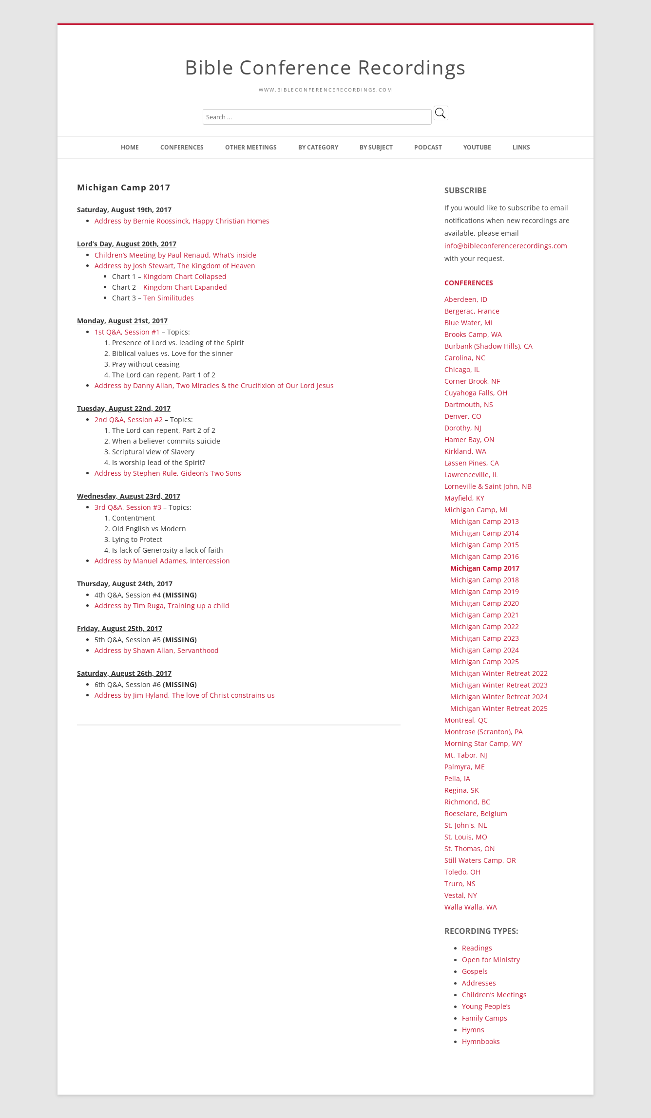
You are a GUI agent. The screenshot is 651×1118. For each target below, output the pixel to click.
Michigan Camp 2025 (484, 661)
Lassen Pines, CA (471, 462)
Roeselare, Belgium (475, 813)
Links (521, 147)
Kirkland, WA (465, 451)
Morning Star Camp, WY (483, 743)
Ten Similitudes (168, 297)
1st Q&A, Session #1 (127, 331)
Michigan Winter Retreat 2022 (499, 673)
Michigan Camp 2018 (484, 579)
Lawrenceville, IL (471, 474)
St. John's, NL (465, 825)
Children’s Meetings (494, 994)
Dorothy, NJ (462, 427)
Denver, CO (462, 416)
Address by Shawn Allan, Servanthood (157, 650)
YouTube (477, 147)
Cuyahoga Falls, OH (475, 392)
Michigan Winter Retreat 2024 (499, 696)
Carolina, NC (464, 357)
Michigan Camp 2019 (484, 591)
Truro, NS (460, 883)
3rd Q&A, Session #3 (128, 507)
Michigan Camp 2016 (484, 556)
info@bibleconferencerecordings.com (505, 245)
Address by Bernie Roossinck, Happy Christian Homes (182, 220)
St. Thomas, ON (469, 848)
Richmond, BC (467, 801)
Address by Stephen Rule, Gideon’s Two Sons (168, 473)
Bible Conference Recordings (325, 67)
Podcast (428, 147)
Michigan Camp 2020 (484, 603)
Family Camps (484, 1018)
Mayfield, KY (464, 498)
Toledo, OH (462, 871)
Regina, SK (461, 790)
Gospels (475, 971)
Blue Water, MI (468, 322)
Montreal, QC (466, 720)
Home (130, 147)
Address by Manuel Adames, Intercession (162, 560)
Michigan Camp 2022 (484, 626)
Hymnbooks (481, 1041)
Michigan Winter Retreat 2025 (499, 708)
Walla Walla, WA (470, 907)
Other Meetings (251, 147)
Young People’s (486, 1006)
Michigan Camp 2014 (484, 533)
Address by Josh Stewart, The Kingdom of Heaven (175, 265)
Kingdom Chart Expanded (185, 287)
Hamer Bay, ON (469, 439)
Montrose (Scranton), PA (483, 731)
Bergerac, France (471, 311)
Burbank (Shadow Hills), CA (488, 346)
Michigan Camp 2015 (484, 544)
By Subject (376, 147)
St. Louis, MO (465, 836)
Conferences (182, 147)
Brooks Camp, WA (473, 334)
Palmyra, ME (464, 766)
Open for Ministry (491, 959)
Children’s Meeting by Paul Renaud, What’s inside (175, 255)
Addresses (479, 983)
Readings (477, 947)
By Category (318, 147)
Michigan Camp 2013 (484, 521)
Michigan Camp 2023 (484, 638)
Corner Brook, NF (472, 381)
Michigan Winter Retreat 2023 (499, 684)
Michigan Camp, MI (476, 509)
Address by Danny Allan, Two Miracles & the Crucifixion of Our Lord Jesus (214, 385)
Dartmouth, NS (468, 404)
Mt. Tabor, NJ (465, 755)
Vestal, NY (460, 895)
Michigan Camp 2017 (484, 568)
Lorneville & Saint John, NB (488, 486)
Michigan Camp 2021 (484, 614)
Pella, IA (457, 778)
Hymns (473, 1029)
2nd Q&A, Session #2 (129, 419)
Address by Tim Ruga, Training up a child (162, 605)
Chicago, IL (461, 369)
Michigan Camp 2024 (484, 649)
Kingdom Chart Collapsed (185, 276)
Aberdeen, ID (465, 299)
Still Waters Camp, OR (480, 860)
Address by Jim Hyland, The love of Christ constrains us (185, 695)
